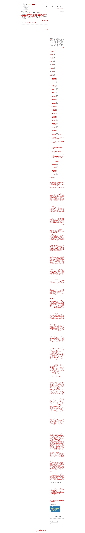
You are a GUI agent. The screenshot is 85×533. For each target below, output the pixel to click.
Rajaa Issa (62, 281)
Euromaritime (62, 220)
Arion (50, 194)
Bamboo (55, 197)
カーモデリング (60, 359)
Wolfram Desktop (56, 338)
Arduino (60, 193)
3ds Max (60, 184)
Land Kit (51, 251)
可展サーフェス (62, 442)
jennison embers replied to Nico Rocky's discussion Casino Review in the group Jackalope (56, 484)
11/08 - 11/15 (54, 85)
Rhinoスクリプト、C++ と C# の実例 (58, 137)
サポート (56, 372)
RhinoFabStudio (53, 298)
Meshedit (56, 263)
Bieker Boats (51, 198)
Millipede (63, 264)
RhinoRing (55, 303)
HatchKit (63, 238)
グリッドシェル (53, 362)
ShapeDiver (57, 313)
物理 (52, 477)
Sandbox (63, 309)
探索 (60, 469)
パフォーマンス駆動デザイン (59, 399)
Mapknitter (51, 257)
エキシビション (58, 350)
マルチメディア (56, 423)
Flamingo (62, 224)
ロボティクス (54, 439)
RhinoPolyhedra (52, 302)
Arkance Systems (54, 194)
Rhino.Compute (52, 290)
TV (53, 329)
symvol (51, 325)
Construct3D (54, 207)
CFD (58, 203)
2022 (52, 57)
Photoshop (58, 275)
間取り (59, 445)
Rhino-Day (63, 289)
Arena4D (63, 193)
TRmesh (60, 328)
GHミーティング (55, 230)
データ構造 (53, 383)
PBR (53, 274)
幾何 (52, 446)
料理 (57, 479)
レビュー (61, 436)
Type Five (59, 329)
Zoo (61, 339)
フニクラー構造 (52, 410)
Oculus (59, 270)
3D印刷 (58, 187)
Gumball (61, 237)
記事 (50, 448)
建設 (52, 452)
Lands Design (57, 251)
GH (61, 229)
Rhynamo (63, 307)
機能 (61, 446)
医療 (56, 441)
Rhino (57, 283)
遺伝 (54, 441)
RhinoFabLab (62, 297)
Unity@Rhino (60, 330)
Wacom (60, 335)
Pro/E (50, 279)
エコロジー (52, 351)
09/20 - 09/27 (54, 95)
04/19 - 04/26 (54, 126)
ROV (53, 309)
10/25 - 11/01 (54, 88)
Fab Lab (62, 222)
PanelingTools (52, 272)
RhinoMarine (62, 299)
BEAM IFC (58, 197)
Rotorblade (51, 309)
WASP (51, 336)
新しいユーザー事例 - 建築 (56, 161)
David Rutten (58, 212)
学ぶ (55, 444)
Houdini (63, 240)
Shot (63, 315)
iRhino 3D (55, 245)
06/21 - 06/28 (54, 113)
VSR (58, 335)
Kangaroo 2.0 (58, 247)
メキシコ (57, 424)
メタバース (60, 424)
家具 (51, 443)
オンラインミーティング (53, 358)
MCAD (55, 259)
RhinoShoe (62, 303)
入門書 (62, 473)
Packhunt (59, 271)
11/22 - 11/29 (54, 82)
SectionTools (52, 312)
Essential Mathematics (53, 220)
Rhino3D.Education (53, 292)
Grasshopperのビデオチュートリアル (58, 135)
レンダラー (56, 437)
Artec (61, 194)
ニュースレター (52, 394)
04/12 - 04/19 (54, 127)
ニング (61, 394)
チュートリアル (34, 22)
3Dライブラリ (54, 187)
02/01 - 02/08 (54, 170)
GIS (58, 230)
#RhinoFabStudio (54, 182)
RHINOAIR (58, 294)
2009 (52, 75)
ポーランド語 (53, 418)
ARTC (59, 194)
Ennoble (51, 219)
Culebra (59, 210)
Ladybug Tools (57, 250)
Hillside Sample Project (60, 239)
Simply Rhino (57, 317)
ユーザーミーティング (56, 428)
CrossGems (51, 210)
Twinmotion (55, 329)
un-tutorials (55, 330)
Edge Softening (52, 218)
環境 (60, 444)
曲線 (60, 449)
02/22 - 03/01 (54, 167)
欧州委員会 (62, 441)
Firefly (58, 224)
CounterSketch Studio (61, 208)
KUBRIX (61, 249)
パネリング (58, 398)
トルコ (56, 392)
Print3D (63, 278)
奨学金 (53, 460)
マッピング (62, 420)
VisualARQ (52, 334)
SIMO (53, 317)
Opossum (51, 271)
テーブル (59, 383)
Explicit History (52, 222)
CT (57, 210)
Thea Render (60, 326)
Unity (58, 330)
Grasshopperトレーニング (57, 234)
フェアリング (52, 408)
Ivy (62, 245)
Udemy (62, 329)
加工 (59, 442)
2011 (52, 72)
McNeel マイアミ (54, 260)
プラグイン (56, 410)
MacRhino (53, 255)
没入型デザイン (52, 478)
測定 (53, 468)
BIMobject (58, 198)
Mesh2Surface (52, 263)
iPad (59, 244)
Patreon (60, 273)
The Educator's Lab (55, 326)
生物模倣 (52, 465)
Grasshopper (26, 22)
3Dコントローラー (56, 185)
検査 (62, 453)
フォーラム (55, 408)
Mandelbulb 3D (62, 256)
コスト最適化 (59, 364)
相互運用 (55, 467)
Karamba (62, 247)
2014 (52, 68)
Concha (63, 206)
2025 (52, 53)
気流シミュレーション (59, 447)
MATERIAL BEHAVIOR (56, 257)
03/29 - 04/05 (54, 130)
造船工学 (51, 468)
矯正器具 (59, 449)
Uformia (51, 330)
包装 (62, 477)
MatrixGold (51, 258)
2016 (52, 65)
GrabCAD (59, 231)
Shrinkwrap (51, 316)
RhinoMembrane (52, 300)
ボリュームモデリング (58, 419)
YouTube (51, 339)
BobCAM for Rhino (59, 199)
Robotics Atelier (60, 308)
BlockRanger (54, 199)
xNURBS (63, 338)
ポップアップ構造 (52, 419)
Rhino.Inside (62, 290)
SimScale (56, 318)
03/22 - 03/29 (54, 131)
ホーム (35, 29)
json (63, 246)
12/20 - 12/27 (54, 76)
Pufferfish (55, 280)
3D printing (56, 183)
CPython (58, 209)
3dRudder (57, 184)
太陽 (53, 469)
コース (62, 363)
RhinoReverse (52, 303)
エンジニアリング (55, 352)
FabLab (51, 223)
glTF (53, 231)
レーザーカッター (57, 435)
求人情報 (53, 448)
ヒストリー (56, 404)
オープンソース (59, 354)
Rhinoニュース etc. (54, 7)
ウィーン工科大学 (58, 348)
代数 (57, 469)
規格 (63, 447)
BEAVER (61, 197)
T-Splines (54, 325)
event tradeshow (52, 221)
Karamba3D (52, 248)
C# (63, 201)
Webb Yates (58, 336)
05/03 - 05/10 (54, 123)
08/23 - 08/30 (54, 100)
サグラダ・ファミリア (54, 371)
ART (57, 194)
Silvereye (63, 316)
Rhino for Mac (55, 288)
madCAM (59, 255)
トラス (60, 391)
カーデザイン (60, 358)
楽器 (59, 444)
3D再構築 (63, 187)
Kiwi (57, 249)
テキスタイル (62, 383)
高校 (52, 456)
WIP (53, 338)
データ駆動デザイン (55, 382)
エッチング (56, 351)
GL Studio (63, 230)
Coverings (51, 209)
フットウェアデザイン (61, 409)
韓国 (60, 445)
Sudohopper (62, 323)
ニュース (62, 393)
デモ (58, 389)
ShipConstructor (52, 315)
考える (56, 455)
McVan (63, 261)
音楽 (50, 442)
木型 (59, 478)
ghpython (51, 230)
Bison (63, 198)
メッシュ (57, 425)
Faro (61, 223)
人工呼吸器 (52, 462)
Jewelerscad (58, 246)
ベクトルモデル (54, 417)
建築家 (57, 453)
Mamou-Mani (57, 256)
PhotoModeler (54, 275)
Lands (54, 251)
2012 (52, 71)
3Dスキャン (60, 185)
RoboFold (55, 308)
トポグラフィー (61, 390)
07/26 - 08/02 (54, 106)
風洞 (56, 476)
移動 (53, 441)
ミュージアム (60, 423)
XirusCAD (60, 338)
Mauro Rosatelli (56, 258)
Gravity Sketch (53, 237)
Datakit (51, 212)
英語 (60, 441)
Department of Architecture (42, 14)
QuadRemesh (52, 281)
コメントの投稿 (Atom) (26, 31)
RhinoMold (56, 300)
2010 (52, 74)
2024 (52, 54)
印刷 (57, 441)
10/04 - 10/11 (54, 92)
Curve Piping (62, 210)
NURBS (59, 269)
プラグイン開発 (61, 410)
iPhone (62, 244)
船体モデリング (55, 466)
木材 (62, 478)
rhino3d (63, 291)
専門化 (52, 466)
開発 (57, 443)
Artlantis (57, 195)
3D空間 (61, 187)
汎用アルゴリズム (62, 475)
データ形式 (60, 382)
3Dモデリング (60, 186)
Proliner (58, 279)
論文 (63, 479)
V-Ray (52, 332)
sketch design (62, 318)
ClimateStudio (62, 205)
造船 (63, 467)
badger (53, 197)
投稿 (52, 521)
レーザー (52, 435)
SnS (54, 320)
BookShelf (54, 200)
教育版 (59, 448)
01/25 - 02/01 (54, 171)
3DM (55, 184)
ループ (58, 434)
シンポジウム (53, 376)
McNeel (51, 39)
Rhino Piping (54, 289)
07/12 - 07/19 (54, 109)
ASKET (63, 195)
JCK (50, 246)
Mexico (51, 264)
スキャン (56, 376)
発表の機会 (58, 475)
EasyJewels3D (52, 217)
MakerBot (53, 256)
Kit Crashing (54, 249)
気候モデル (54, 447)
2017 (52, 64)
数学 (62, 462)
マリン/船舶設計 (60, 422)
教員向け (53, 449)
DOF (56, 215)
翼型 (53, 479)
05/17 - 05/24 (54, 120)
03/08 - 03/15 (54, 164)
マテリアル (54, 421)
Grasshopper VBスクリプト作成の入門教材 (30, 12)
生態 (52, 464)
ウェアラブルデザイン (57, 349)
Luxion (56, 254)
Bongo (51, 200)
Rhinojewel (51, 299)
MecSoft (55, 262)
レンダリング (60, 437)
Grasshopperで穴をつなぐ (56, 138)
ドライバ (58, 391)
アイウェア (55, 340)
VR (55, 335)
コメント (52, 523)
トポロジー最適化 (55, 391)
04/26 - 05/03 (54, 124)
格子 (51, 444)
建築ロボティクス (54, 453)
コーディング (56, 364)
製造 (56, 465)
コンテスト (61, 365)
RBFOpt (55, 282)
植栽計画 (53, 461)
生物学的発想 (60, 464)
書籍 (50, 460)
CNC (53, 206)
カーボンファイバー (55, 359)
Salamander (60, 309)
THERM (63, 326)
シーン (61, 372)
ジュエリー (56, 375)
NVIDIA (62, 269)
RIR (50, 308)
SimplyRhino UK (52, 318)
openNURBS (62, 270)
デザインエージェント (58, 385)
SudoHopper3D (52, 324)
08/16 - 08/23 (54, 102)
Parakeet (51, 273)
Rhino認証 (60, 307)
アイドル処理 (59, 340)
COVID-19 (54, 209)
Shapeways (58, 314)
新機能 (58, 461)
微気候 (51, 476)
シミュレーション (60, 374)
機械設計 (59, 446)
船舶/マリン (60, 466)
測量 (55, 468)
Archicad (51, 193)
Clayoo (56, 205)
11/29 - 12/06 (54, 81)
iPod (63, 244)
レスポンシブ (58, 436)
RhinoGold (62, 298)
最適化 (61, 457)
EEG (57, 218)
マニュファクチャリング (54, 422)
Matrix (63, 257)
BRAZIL (60, 200)
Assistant (51, 196)
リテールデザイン (56, 433)
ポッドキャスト (62, 418)
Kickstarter (60, 248)
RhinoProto (57, 302)
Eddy (63, 217)
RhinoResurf (62, 302)
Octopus (57, 270)
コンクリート (57, 365)
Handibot (60, 238)
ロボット (55, 438)
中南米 (44, 531)
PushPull (59, 280)
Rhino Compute (54, 287)
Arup (59, 195)
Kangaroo (53, 247)
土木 (56, 472)
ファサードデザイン (55, 406)
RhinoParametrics (53, 301)
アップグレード (59, 341)
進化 (59, 461)
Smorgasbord (62, 319)
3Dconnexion (53, 184)
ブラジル (53, 411)
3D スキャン (59, 183)
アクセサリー (53, 341)
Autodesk (56, 196)
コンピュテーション (53, 368)
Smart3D (59, 319)
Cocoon (55, 206)
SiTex (59, 318)
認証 (63, 473)
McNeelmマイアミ (58, 260)
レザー (55, 436)
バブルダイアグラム (57, 400)
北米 (37, 531)
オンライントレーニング (59, 357)
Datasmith (54, 212)
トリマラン (53, 392)
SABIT (57, 309)
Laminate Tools (62, 250)
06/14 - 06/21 (54, 114)
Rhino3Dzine (51, 294)
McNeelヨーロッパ (58, 261)
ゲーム (60, 363)
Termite (51, 326)
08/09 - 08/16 (54, 103)
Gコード (63, 237)
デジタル (54, 387)
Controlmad (62, 207)
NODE (51, 269)
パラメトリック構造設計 (55, 403)
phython (61, 275)
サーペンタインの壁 (56, 370)
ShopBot (56, 315)
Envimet (58, 219)
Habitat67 (54, 238)
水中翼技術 (60, 462)
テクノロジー (60, 384)
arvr (61, 195)
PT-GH (51, 280)
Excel (63, 221)
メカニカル (54, 424)
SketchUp (51, 319)
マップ (51, 421)
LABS (51, 250)
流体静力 (55, 479)
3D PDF (54, 183)
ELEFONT (59, 218)
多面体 (57, 468)
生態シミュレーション (56, 464)
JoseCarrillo (61, 246)
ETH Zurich (58, 220)
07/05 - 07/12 (54, 110)
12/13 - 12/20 (54, 78)
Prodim (56, 279)
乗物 (50, 461)
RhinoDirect (51, 297)
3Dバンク (52, 186)
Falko (60, 223)
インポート (60, 347)
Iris (57, 245)
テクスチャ (51, 384)
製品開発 (59, 465)
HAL (57, 238)
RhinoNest (62, 300)
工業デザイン (53, 454)
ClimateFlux (58, 205)
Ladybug (53, 250)
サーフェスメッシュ (58, 369)
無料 (57, 478)
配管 (54, 475)
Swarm (57, 324)
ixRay (63, 245)
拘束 (57, 454)
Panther (59, 272)
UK (53, 330)
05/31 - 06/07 (54, 117)
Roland (63, 308)
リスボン (53, 433)
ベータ (51, 417)
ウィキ (61, 348)
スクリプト (30, 22)
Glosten (51, 231)
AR (57, 192)
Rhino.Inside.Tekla (59, 291)
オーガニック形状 (61, 353)
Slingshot (54, 319)
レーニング (52, 436)
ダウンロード (46, 20)
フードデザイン (62, 407)
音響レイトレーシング (56, 442)
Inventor (57, 244)
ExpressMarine (57, 222)
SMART (57, 319)
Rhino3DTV (62, 293)
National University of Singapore (32, 14)
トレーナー (58, 392)
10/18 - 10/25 (54, 89)
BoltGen (63, 199)
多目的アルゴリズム (60, 468)
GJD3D (60, 230)
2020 (52, 60)
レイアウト (60, 434)
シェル (58, 373)
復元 (59, 476)
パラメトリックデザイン (57, 401)
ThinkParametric (52, 327)
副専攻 (58, 476)
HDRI (55, 239)
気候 (62, 446)
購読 (63, 47)
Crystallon (55, 210)
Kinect (63, 248)
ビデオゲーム (61, 404)
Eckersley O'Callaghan (59, 217)
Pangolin (56, 272)
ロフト (53, 438)
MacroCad (56, 255)
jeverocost (55, 246)
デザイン (53, 385)
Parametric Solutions (55, 273)
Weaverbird (54, 336)
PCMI (54, 274)
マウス (55, 420)
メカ (51, 424)
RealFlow (58, 282)
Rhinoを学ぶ (56, 307)
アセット (56, 341)
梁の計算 (59, 479)
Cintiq (51, 205)
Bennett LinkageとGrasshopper (57, 151)
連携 (61, 479)
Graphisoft (63, 231)
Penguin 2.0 (60, 274)
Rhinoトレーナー (60, 305)
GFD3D (60, 229)
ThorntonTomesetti (52, 328)
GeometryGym (52, 229)
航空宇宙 (60, 455)
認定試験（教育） (58, 474)
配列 (56, 475)
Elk (61, 218)
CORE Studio (55, 208)
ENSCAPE (54, 219)
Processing (53, 279)
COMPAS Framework (59, 206)
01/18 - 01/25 (54, 173)
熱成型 (53, 475)
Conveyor (51, 208)
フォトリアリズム (59, 408)
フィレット (55, 407)
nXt (63, 269)
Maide (62, 255)
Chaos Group (52, 204)
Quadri (56, 281)
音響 (52, 442)
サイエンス (61, 370)
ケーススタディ (56, 363)
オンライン (61, 356)
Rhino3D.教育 (60, 292)
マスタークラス (59, 420)
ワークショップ (58, 440)
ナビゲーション (59, 393)
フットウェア (56, 409)
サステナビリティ (60, 371)
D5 (57, 211)
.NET (51, 182)
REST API (60, 282)
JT (50, 247)
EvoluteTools (57, 221)
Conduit (51, 207)
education (55, 218)
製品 (57, 465)
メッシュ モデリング (60, 425)
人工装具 (55, 462)
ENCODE (63, 218)
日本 (53, 473)
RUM (55, 309)
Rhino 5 (53, 284)
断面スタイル (62, 469)
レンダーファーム (53, 437)
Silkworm (60, 316)
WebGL (61, 336)
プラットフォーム (61, 411)
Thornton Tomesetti (60, 327)
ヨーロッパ (40, 531)
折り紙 (61, 465)
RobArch (52, 308)
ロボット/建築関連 (59, 438)
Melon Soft (58, 262)
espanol (60, 219)
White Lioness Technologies (56, 337)
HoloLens (51, 240)
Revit (63, 282)
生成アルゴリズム (60, 463)
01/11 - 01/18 (54, 174)
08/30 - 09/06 (54, 99)
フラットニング (56, 411)
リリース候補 (55, 434)
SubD (61, 322)
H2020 (51, 238)
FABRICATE (54, 223)
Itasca (61, 245)
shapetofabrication (52, 314)
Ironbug (59, 245)
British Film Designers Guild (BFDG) (58, 201)
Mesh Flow (62, 262)
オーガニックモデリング (55, 353)
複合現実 (62, 476)
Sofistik (57, 320)
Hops (57, 240)
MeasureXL (51, 262)
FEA (63, 223)
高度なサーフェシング (57, 456)
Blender (51, 199)
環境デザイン (56, 445)
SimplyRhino (62, 317)
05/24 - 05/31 (54, 119)
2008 (52, 177)
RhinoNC (59, 300)
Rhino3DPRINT (58, 293)
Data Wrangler (62, 211)
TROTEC (51, 329)
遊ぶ (52, 479)
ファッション (61, 406)
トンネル (55, 393)
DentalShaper (62, 212)
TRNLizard (62, 328)
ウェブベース (53, 350)
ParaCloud (62, 272)
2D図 (58, 182)
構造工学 (53, 455)
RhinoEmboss (57, 297)
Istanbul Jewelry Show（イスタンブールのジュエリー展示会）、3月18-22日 (58, 144)
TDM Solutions (60, 325)
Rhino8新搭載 (55, 294)
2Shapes (60, 182)
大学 (58, 469)
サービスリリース (53, 369)
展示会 (51, 471)
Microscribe (56, 264)
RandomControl (52, 282)
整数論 (57, 463)
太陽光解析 (55, 469)
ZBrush (59, 339)
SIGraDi (58, 316)
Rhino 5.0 (55, 285)
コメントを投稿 (23, 28)
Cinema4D (62, 204)
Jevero (52, 246)
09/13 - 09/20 (54, 96)
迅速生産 (58, 462)
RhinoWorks (59, 304)
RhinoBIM (62, 295)
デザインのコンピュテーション (58, 386)
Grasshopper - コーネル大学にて (57, 134)
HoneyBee (54, 240)
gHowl (63, 229)
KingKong (51, 249)
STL (59, 322)
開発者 (62, 443)
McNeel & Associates (59, 259)
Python (63, 280)
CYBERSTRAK (52, 211)
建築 (54, 452)
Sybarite (63, 324)
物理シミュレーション (56, 477)
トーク (52, 390)
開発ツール (59, 443)
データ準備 (56, 383)
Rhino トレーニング (58, 289)
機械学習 (54, 446)
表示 (52, 476)
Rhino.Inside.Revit (53, 291)
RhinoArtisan (62, 294)
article (55, 195)
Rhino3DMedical (52, 293)
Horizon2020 (60, 240)
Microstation (59, 264)
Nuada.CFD (55, 269)
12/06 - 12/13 (54, 79)
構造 (58, 454)
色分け (56, 461)
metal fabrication (62, 263)
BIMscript (61, 198)
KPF (59, 249)
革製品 (53, 444)
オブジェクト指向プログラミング (56, 355)
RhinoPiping (62, 301)
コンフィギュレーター (59, 368)
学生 (57, 444)
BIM (56, 198)
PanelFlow (63, 271)
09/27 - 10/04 (54, 93)
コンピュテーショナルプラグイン (60, 367)
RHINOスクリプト (53, 305)
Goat (56, 231)
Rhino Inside (60, 288)
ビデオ (59, 404)
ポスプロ (58, 418)
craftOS (61, 209)
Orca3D (55, 271)
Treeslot (58, 328)
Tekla (63, 325)
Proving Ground (62, 279)
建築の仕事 (57, 452)
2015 (52, 67)
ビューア (58, 405)
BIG (54, 198)
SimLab (51, 317)
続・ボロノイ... (54, 152)
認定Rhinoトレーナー (52, 474)
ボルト (62, 419)
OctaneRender (54, 270)
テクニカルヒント (56, 384)
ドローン (52, 393)
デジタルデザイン (58, 387)
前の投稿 (47, 29)
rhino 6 (58, 285)
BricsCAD (51, 201)
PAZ (62, 273)
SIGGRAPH (55, 316)
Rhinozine (63, 304)
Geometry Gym (61, 228)
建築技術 (60, 453)
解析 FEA (55, 443)
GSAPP (56, 237)
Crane (63, 209)
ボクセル (56, 418)
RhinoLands (57, 299)
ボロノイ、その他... (55, 162)
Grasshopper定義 (55, 236)
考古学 (58, 455)
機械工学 (57, 446)
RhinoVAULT (56, 304)
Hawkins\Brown (52, 239)
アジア (48, 531)
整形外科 (55, 463)
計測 (50, 452)
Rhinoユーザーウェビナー (57, 306)
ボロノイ (53, 420)
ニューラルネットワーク (57, 394)
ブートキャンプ (58, 407)
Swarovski (60, 324)
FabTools (58, 223)
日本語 (58, 473)
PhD (62, 274)
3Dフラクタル (55, 186)
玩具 (62, 445)
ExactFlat (61, 221)
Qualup (58, 281)
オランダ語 (62, 355)
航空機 (62, 455)
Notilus (53, 269)
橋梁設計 (56, 449)
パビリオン (53, 399)
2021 (52, 58)
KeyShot (56, 248)
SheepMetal (62, 314)
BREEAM (63, 200)
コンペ (63, 368)
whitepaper (61, 337)
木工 (60, 478)
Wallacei (63, 335)
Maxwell (59, 258)
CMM (50, 206)
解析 (53, 443)
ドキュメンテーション (55, 390)
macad (51, 255)
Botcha (57, 200)
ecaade (55, 217)
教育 (57, 448)
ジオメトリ (61, 373)
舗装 (61, 477)
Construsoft (58, 207)
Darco (59, 211)
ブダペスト (52, 409)
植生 (54, 461)
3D (62, 182)
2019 (52, 61)
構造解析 (60, 454)
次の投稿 (22, 29)
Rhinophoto (58, 301)
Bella (63, 197)
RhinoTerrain (52, 304)
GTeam (58, 237)
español (63, 219)
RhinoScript (59, 303)
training (56, 328)
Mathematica (60, 257)
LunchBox (53, 254)
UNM (63, 330)
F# (60, 222)
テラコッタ (60, 389)
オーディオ (55, 354)
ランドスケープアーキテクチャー (57, 432)
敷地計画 (54, 476)
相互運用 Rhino (59, 467)
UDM (63, 329)
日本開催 (56, 473)
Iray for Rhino (52, 245)
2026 (52, 51)
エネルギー (59, 351)
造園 (62, 467)
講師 (51, 456)
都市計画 (53, 472)
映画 (59, 441)
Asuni (53, 196)
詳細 (42, 20)
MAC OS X (62, 254)
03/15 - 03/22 (54, 133)
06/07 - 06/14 (54, 116)
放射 (63, 477)
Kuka (63, 249)
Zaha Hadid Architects (55, 339)
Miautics (53, 264)
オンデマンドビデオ (56, 356)
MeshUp (58, 263)
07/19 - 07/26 (54, 107)
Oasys (51, 270)
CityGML (53, 205)
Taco (56, 325)
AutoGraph (59, 196)
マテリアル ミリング (58, 421)
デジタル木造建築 (54, 389)
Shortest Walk (60, 315)
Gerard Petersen (56, 229)
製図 (54, 465)
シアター (58, 372)
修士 (58, 459)
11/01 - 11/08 (54, 86)
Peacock (57, 274)
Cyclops (55, 211)
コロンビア (53, 365)
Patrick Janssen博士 (24, 15)
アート (52, 340)
